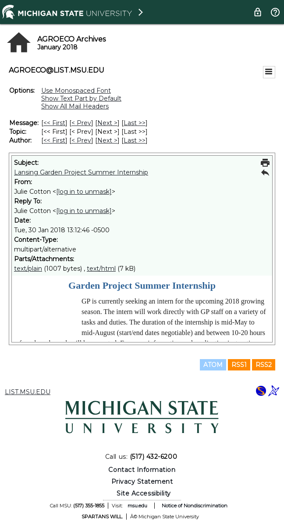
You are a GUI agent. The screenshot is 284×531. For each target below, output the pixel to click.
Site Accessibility (144, 493)
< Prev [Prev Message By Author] (81, 140)
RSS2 (264, 365)
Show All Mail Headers (75, 106)
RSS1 (239, 365)
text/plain (28, 268)
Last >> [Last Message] (135, 123)
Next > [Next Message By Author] (107, 140)
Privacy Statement (142, 482)
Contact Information (141, 470)
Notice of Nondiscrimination (194, 506)
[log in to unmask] (84, 192)
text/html (101, 268)
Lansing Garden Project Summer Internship (81, 172)
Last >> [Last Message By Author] (135, 140)
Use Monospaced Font (76, 90)
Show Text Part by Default (81, 98)
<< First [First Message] (54, 123)
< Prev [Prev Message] (81, 123)
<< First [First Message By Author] (54, 140)
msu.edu (137, 506)
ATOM (213, 365)
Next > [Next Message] (107, 123)
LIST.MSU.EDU (27, 392)
